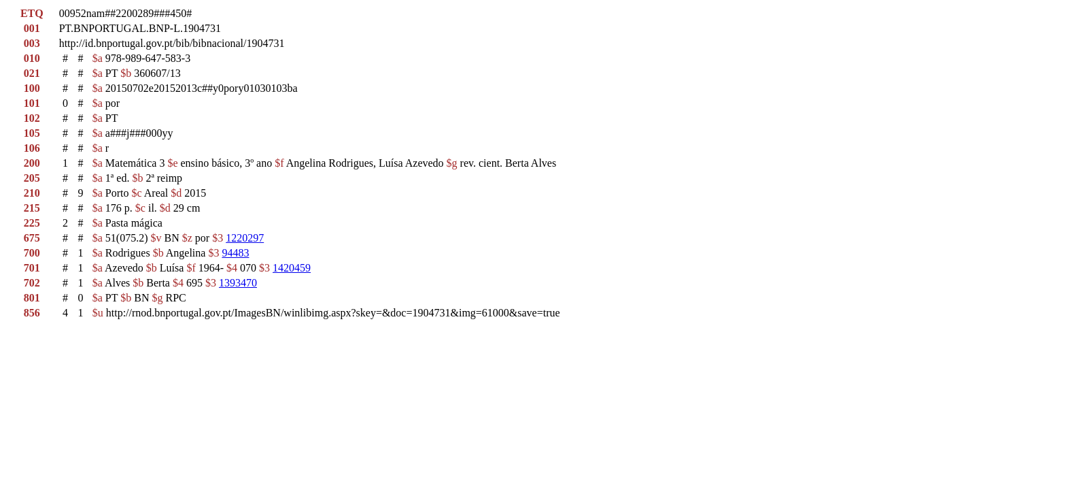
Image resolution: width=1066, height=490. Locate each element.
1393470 (238, 283)
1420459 (292, 268)
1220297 (245, 238)
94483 (235, 253)
